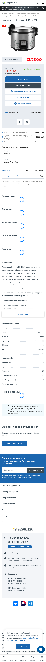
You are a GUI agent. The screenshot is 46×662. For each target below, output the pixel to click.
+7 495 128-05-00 (18, 538)
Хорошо (23, 646)
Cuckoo (41, 328)
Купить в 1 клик (23, 85)
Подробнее (23, 314)
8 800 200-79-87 (18, 542)
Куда (6, 159)
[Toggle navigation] (43, 2)
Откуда (7, 151)
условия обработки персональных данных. (22, 639)
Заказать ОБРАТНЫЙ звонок (20, 547)
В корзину (23, 79)
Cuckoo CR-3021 (18, 267)
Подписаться (35, 470)
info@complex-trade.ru (18, 553)
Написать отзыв (14, 443)
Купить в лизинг (23, 103)
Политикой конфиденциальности (20, 477)
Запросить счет (23, 97)
